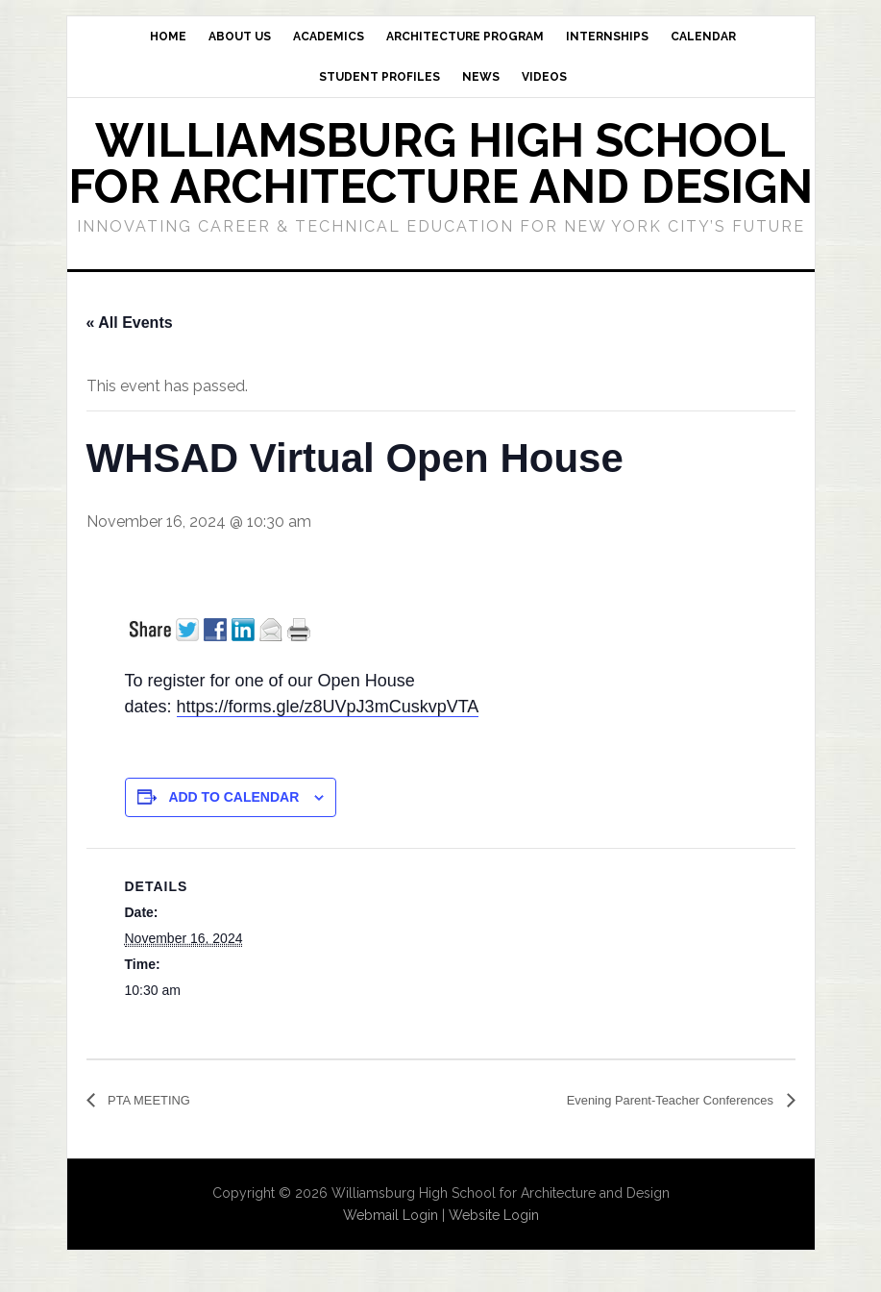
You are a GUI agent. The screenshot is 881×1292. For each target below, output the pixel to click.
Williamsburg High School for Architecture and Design (440, 163)
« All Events (129, 322)
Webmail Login (390, 1216)
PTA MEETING (158, 1100)
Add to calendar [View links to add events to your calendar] (233, 797)
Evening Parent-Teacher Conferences (646, 1100)
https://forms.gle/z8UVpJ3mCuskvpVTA (328, 706)
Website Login (494, 1216)
